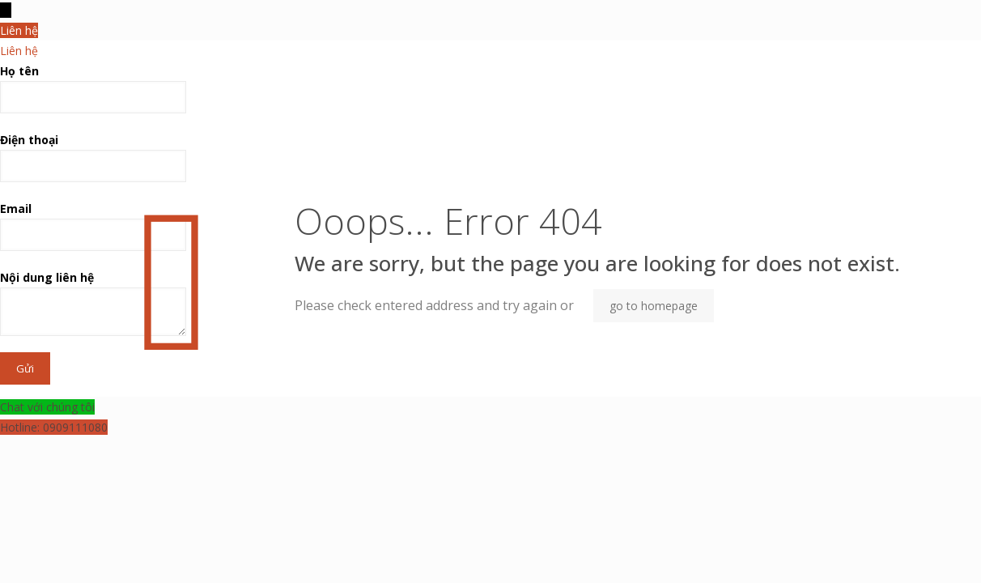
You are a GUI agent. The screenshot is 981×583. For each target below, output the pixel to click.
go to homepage (653, 305)
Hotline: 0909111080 (54, 427)
